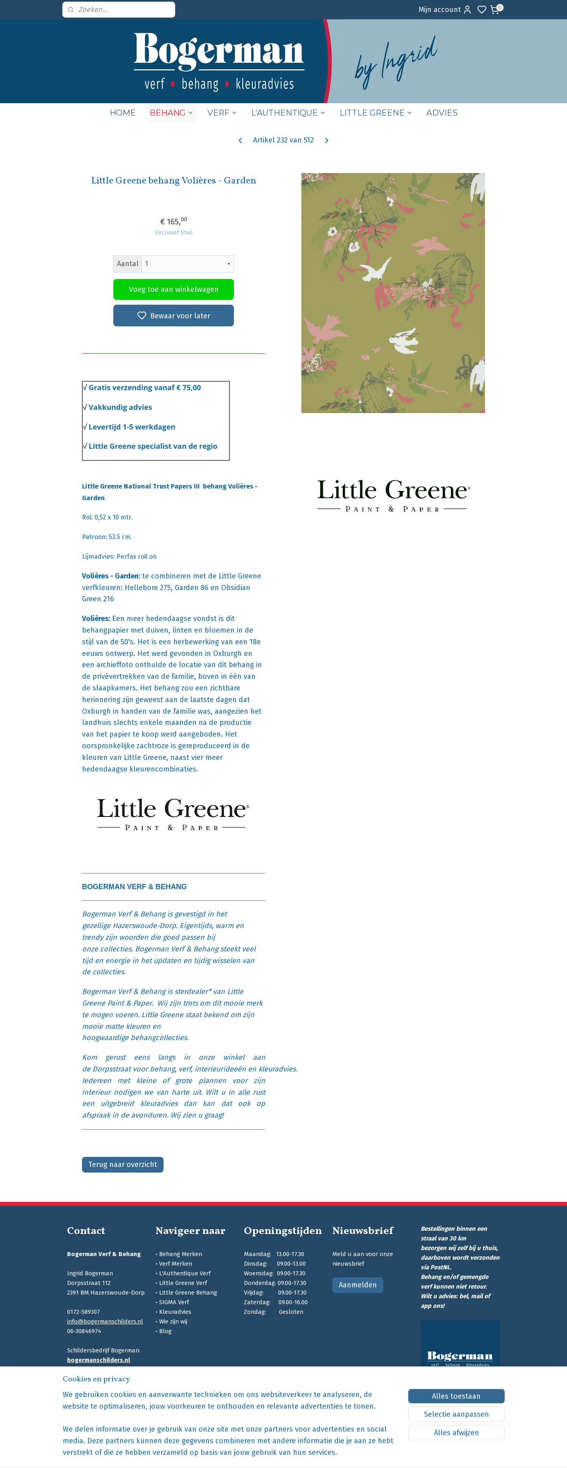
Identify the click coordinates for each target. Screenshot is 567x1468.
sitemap (322, 1453)
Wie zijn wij (173, 1321)
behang (162, 1069)
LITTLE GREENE (376, 113)
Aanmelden (358, 1285)
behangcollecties (159, 1037)
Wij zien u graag (196, 1115)
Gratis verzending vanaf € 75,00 (145, 387)
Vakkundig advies (120, 407)
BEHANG (171, 113)
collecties (115, 949)
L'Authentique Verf (185, 1273)
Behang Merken (180, 1254)
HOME (123, 113)
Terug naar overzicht (122, 1164)
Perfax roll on (137, 556)
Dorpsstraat (111, 1069)
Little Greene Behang (188, 1292)
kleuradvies (277, 1069)
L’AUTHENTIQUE (288, 113)
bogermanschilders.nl (98, 1360)
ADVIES (442, 113)
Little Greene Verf (183, 1283)
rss (338, 1453)
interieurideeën (220, 1069)
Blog (165, 1331)
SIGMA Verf (174, 1302)
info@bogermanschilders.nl (105, 1321)
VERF (222, 113)
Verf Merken (175, 1263)
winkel (238, 1057)
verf (184, 1069)
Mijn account (445, 9)
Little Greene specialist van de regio (153, 446)
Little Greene (162, 1014)
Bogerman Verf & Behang (123, 914)
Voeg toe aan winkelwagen (174, 289)
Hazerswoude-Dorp (144, 925)
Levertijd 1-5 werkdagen (132, 427)
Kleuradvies (175, 1311)
